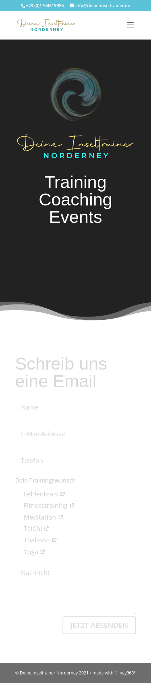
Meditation (39, 517)
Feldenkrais (40, 494)
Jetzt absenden (99, 625)
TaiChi (32, 528)
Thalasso (36, 540)
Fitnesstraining (45, 505)
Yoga (30, 551)
